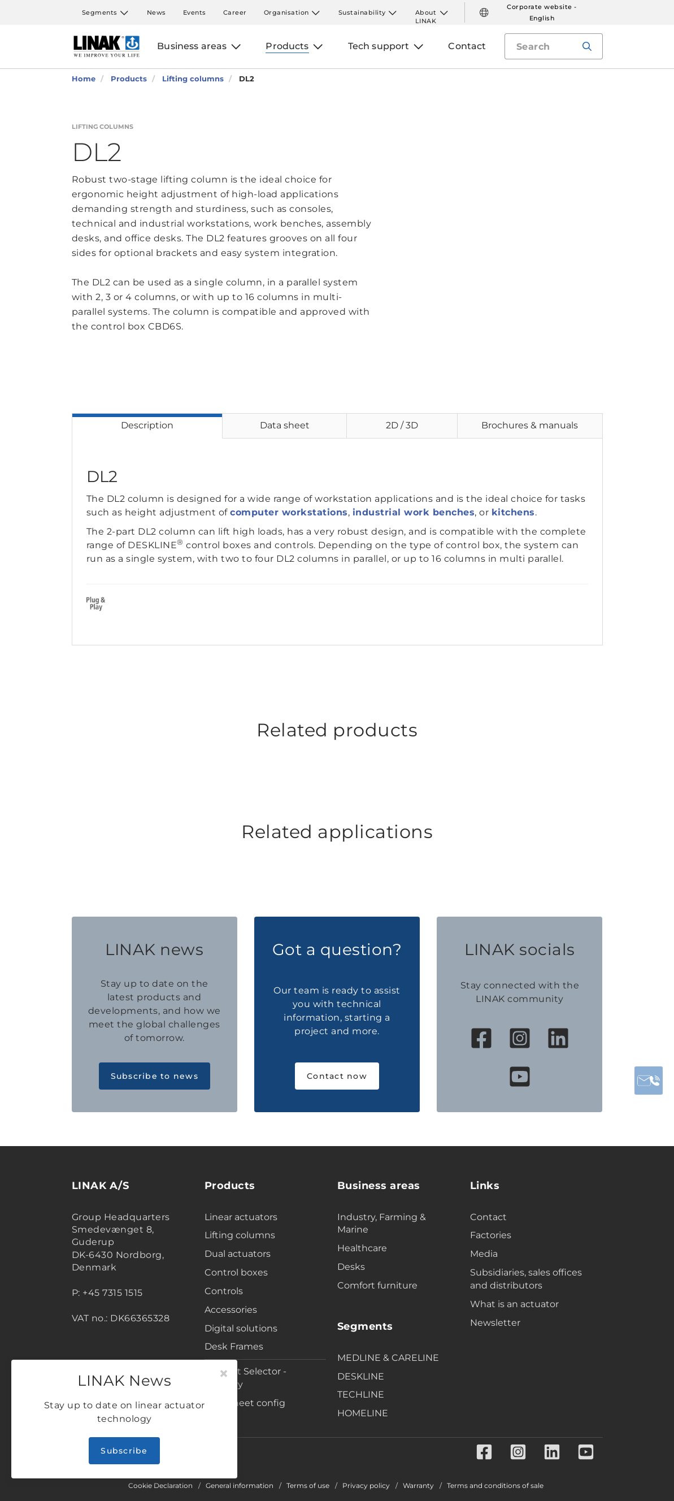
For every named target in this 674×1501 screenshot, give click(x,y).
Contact (488, 1217)
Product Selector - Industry (245, 1378)
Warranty (418, 1486)
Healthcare (362, 1248)
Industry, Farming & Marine (381, 1223)
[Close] (224, 1373)
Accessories (231, 1309)
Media (484, 1253)
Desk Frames (234, 1346)
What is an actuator (514, 1304)
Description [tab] (147, 425)
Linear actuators (241, 1217)
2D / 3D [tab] (402, 425)
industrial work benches (414, 512)
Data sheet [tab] (285, 425)
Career (235, 12)
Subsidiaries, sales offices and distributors (526, 1279)
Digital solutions (241, 1328)
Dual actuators (238, 1253)
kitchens (513, 512)
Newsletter (495, 1322)
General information (239, 1486)
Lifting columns (240, 1235)
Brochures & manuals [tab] (529, 425)
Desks (351, 1266)
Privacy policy (366, 1486)
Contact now (337, 1076)
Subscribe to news (154, 1076)
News (156, 12)
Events (194, 12)
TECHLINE (360, 1394)
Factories (490, 1235)
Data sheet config (245, 1403)
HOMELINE (362, 1413)
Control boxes (236, 1272)
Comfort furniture (377, 1285)
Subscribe (124, 1451)
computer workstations (289, 512)
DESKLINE (360, 1376)
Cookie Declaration (160, 1486)
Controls (224, 1291)
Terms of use (307, 1486)
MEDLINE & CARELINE (388, 1357)
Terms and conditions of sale (495, 1486)
